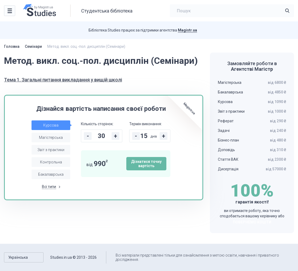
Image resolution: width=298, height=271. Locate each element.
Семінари (33, 46)
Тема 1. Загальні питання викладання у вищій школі (63, 80)
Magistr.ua (187, 30)
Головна (11, 46)
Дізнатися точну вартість (146, 163)
